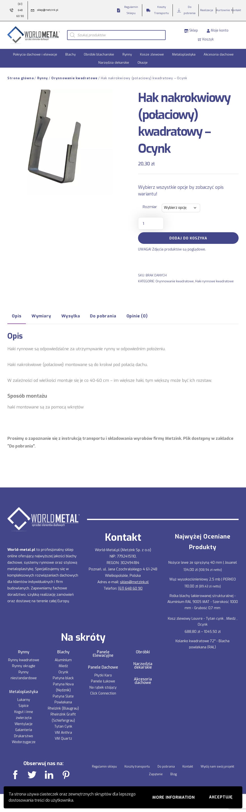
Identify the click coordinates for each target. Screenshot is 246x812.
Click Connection (103, 693)
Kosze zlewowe (152, 54)
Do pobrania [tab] (103, 316)
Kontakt (187, 767)
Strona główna (20, 78)
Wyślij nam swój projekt (217, 767)
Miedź (63, 666)
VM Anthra (63, 732)
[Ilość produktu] (151, 223)
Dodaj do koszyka (188, 238)
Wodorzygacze (23, 742)
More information (173, 797)
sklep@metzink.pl (134, 582)
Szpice (23, 705)
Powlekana (63, 702)
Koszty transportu (137, 767)
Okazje (143, 62)
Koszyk (206, 39)
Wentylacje (24, 724)
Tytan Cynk (63, 726)
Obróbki (143, 652)
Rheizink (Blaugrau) (63, 708)
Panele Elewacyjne (103, 653)
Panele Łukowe (103, 681)
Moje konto (217, 30)
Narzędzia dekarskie (113, 62)
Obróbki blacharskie (99, 54)
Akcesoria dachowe (219, 54)
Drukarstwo (23, 736)
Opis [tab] (16, 316)
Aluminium (63, 660)
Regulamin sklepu (104, 767)
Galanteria (23, 730)
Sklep (191, 30)
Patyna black (63, 678)
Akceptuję (221, 797)
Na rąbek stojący (103, 687)
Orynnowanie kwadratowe (74, 78)
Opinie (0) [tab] (137, 316)
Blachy (70, 54)
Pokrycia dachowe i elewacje (35, 54)
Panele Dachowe (103, 667)
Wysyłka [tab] (70, 316)
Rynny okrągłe (23, 666)
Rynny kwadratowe (23, 660)
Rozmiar (150, 206)
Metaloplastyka (183, 54)
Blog (173, 774)
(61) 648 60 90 (130, 588)
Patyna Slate (63, 696)
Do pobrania (166, 767)
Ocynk (63, 672)
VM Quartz (63, 738)
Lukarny (23, 699)
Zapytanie (156, 774)
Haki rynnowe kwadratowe (214, 281)
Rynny (127, 54)
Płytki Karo (103, 675)
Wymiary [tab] (41, 316)
